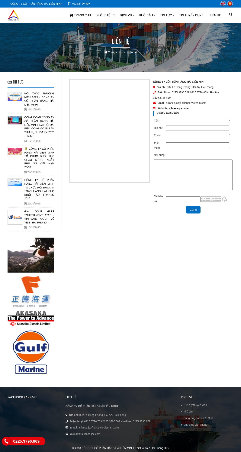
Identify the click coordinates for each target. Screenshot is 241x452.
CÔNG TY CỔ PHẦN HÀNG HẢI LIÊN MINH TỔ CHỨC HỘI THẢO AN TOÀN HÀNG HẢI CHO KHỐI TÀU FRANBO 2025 (39, 189)
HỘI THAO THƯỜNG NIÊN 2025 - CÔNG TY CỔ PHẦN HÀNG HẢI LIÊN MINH (39, 99)
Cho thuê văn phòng (195, 424)
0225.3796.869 (79, 3)
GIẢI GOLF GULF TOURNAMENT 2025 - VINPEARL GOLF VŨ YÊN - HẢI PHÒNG (39, 217)
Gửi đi (193, 215)
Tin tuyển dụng (191, 15)
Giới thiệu (106, 15)
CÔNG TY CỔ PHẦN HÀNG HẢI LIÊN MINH (36, 3)
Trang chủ (80, 15)
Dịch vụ (127, 15)
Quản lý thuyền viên (195, 404)
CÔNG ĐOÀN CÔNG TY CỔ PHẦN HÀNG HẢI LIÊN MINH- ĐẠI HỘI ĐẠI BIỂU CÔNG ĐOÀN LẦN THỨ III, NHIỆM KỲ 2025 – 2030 (39, 126)
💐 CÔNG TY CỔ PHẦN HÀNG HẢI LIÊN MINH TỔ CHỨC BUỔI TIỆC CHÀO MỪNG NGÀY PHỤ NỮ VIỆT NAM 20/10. (39, 158)
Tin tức (167, 15)
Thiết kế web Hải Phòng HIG (152, 448)
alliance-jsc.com (179, 108)
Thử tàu (188, 411)
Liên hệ (215, 15)
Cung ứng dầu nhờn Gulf (198, 418)
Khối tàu (147, 15)
